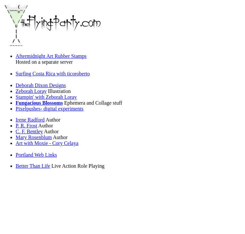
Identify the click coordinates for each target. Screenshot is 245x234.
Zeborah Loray (31, 91)
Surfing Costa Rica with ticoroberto (53, 73)
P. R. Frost (26, 125)
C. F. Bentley (29, 131)
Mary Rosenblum (34, 137)
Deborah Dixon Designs (41, 85)
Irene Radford (30, 120)
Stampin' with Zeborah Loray (46, 97)
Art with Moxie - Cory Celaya (47, 143)
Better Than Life (33, 166)
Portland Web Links (36, 155)
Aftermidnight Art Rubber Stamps (51, 56)
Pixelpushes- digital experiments (50, 108)
